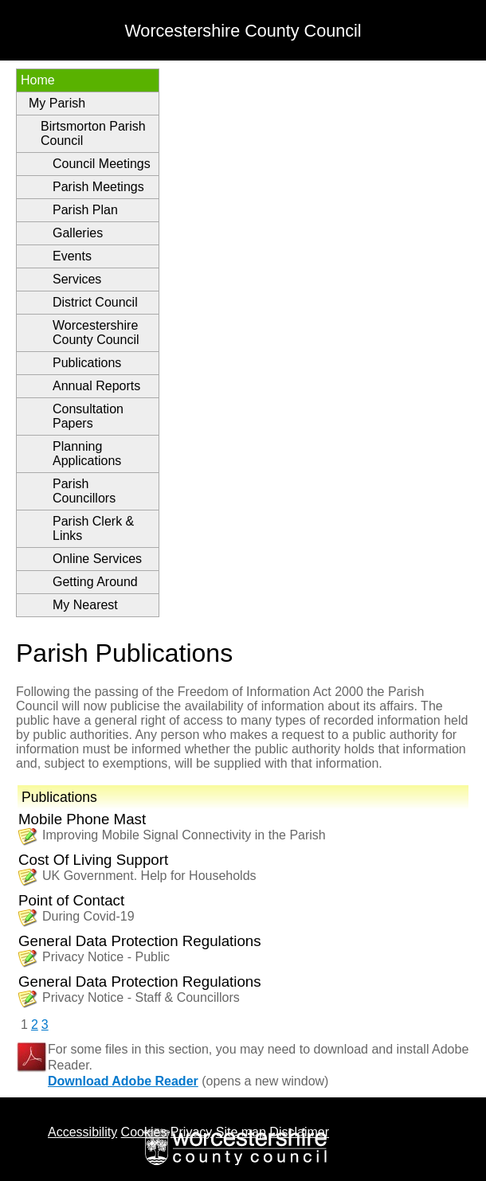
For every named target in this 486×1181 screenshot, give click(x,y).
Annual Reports (96, 386)
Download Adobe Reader (123, 1081)
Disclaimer (299, 1132)
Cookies (144, 1132)
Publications (87, 363)
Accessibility (82, 1132)
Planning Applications (87, 453)
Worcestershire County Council (96, 332)
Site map (241, 1132)
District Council (95, 302)
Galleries (78, 233)
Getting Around (95, 582)
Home (38, 80)
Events (72, 256)
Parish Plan (85, 210)
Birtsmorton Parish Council (93, 133)
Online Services (97, 558)
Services (77, 279)
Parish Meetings (98, 187)
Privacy (191, 1132)
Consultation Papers (88, 416)
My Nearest (85, 605)
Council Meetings (102, 163)
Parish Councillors (84, 491)
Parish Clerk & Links (93, 528)
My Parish (57, 103)
